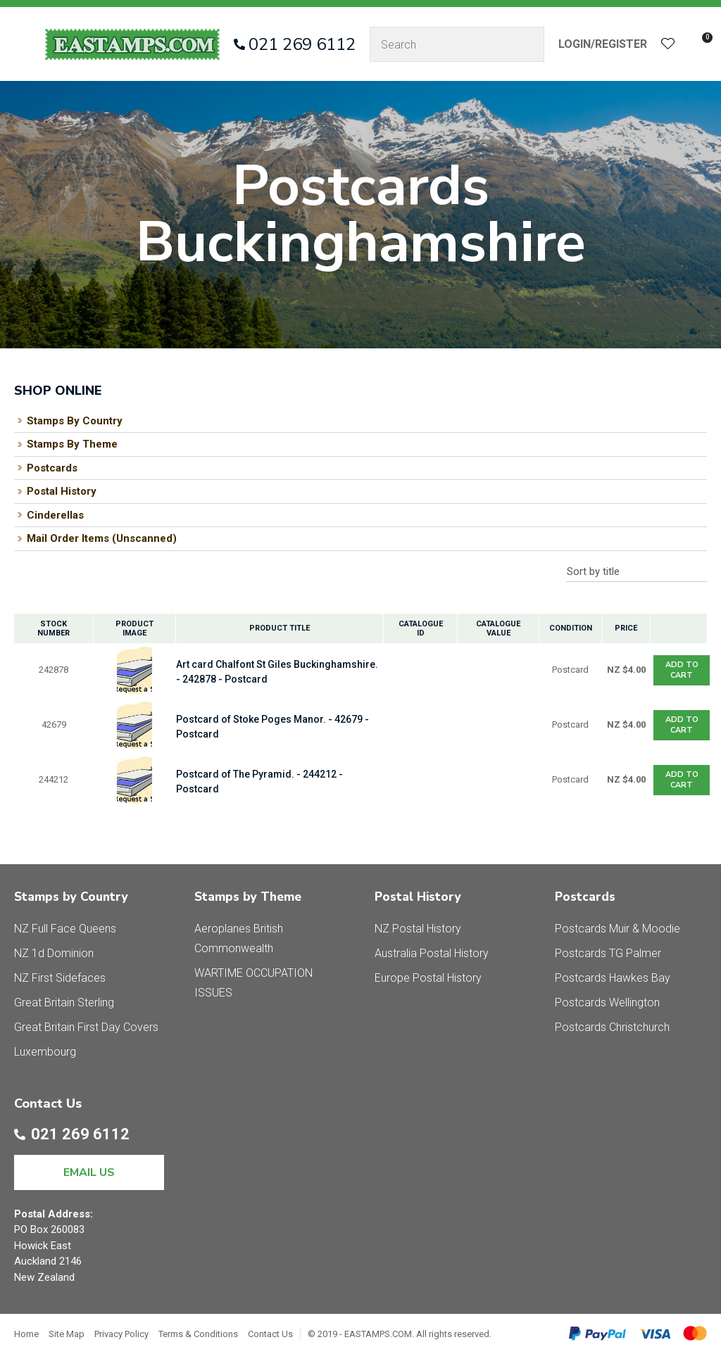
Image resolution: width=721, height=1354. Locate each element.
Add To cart (681, 669)
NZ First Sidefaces (60, 978)
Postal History (61, 491)
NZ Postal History (418, 928)
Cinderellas (55, 515)
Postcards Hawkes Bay (612, 978)
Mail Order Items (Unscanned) (102, 538)
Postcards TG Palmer (608, 953)
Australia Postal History (432, 953)
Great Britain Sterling (64, 1002)
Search (527, 44)
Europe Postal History (428, 978)
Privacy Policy (121, 1334)
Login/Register (602, 44)
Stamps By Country (75, 421)
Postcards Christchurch (612, 1027)
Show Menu (22, 44)
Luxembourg (45, 1051)
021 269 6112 (302, 44)
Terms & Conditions (198, 1334)
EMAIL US (89, 1172)
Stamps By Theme (72, 444)
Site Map (66, 1334)
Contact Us (270, 1334)
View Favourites (668, 45)
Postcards (52, 468)
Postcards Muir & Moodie (617, 928)
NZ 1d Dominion (54, 953)
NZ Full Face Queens (65, 928)
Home (26, 1334)
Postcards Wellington (607, 1002)
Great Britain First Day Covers (86, 1027)
